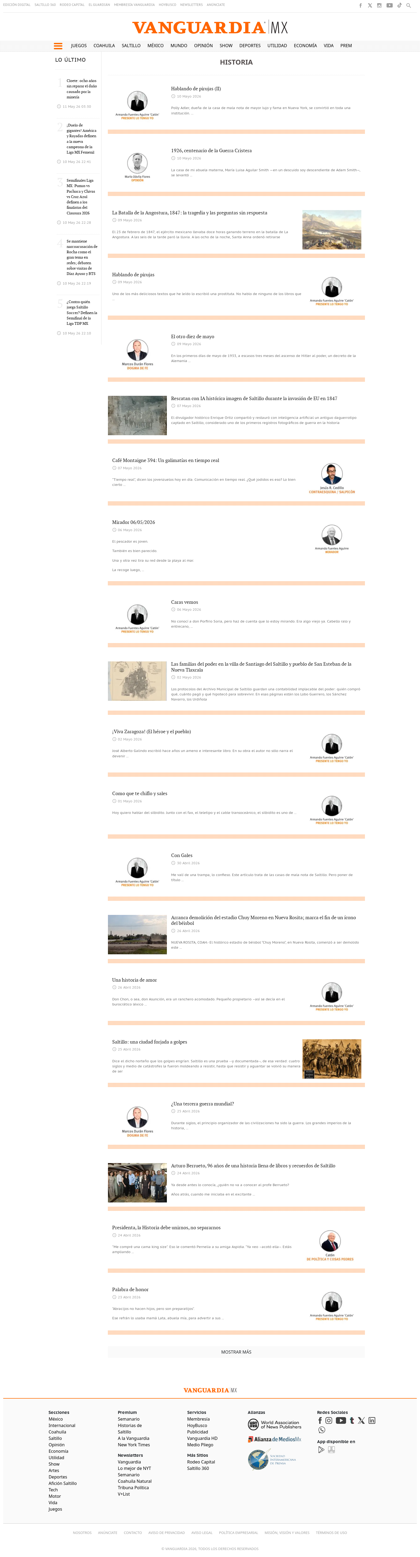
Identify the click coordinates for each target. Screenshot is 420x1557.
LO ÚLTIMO (70, 60)
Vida (329, 46)
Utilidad (277, 46)
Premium (350, 46)
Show (226, 46)
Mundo (179, 46)
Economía (305, 46)
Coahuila (104, 46)
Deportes (250, 46)
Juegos (79, 46)
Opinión (203, 46)
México (156, 46)
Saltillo (131, 46)
